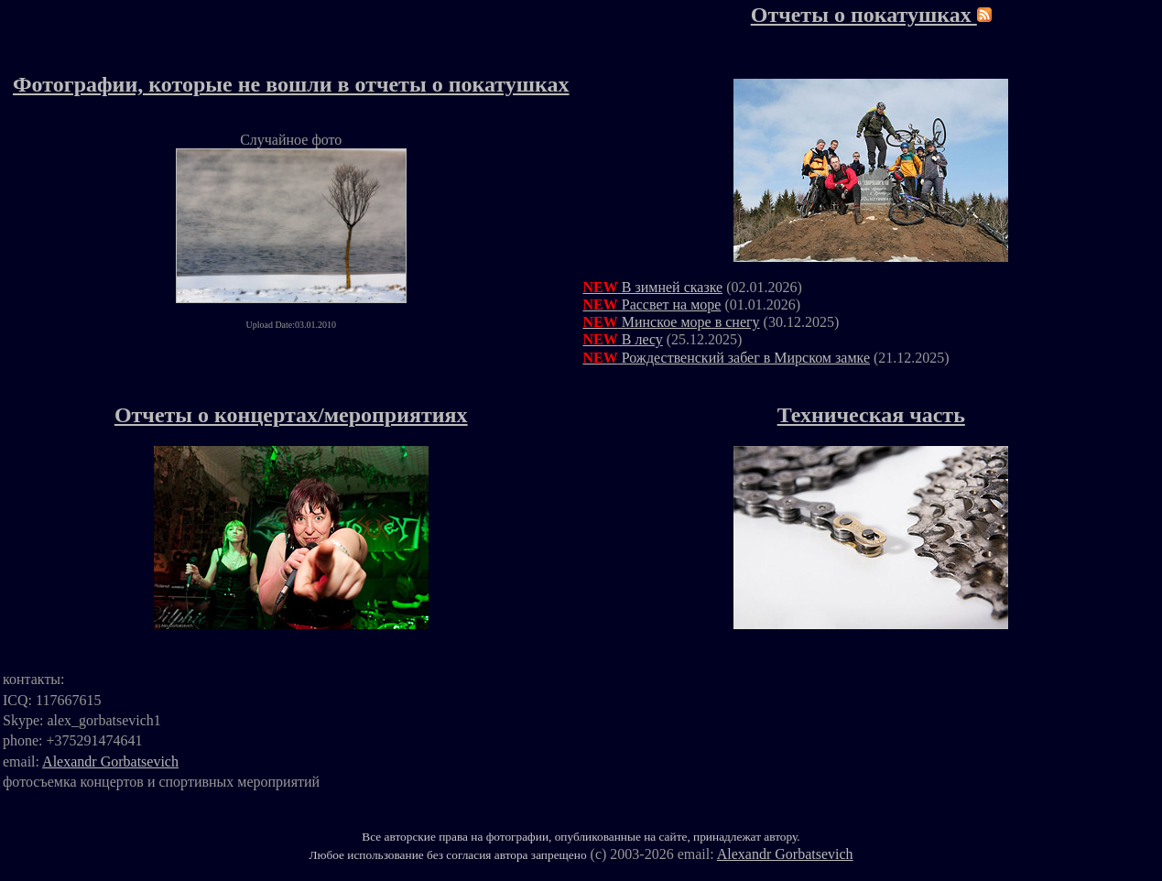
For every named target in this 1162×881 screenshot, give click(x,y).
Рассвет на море (652, 304)
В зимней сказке (653, 287)
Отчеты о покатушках (864, 15)
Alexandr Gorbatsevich (110, 761)
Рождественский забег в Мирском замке (727, 357)
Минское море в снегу (671, 322)
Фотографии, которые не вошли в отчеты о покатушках (291, 84)
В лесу (623, 339)
